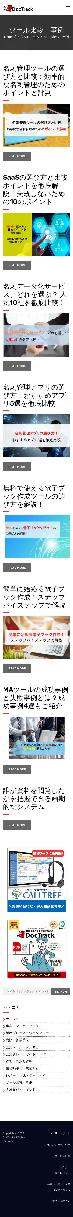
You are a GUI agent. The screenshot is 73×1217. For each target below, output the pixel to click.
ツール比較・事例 (19, 1082)
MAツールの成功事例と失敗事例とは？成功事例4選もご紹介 (35, 698)
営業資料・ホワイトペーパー (27, 1054)
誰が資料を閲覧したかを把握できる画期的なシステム (34, 798)
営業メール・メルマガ (22, 1047)
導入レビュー (62, 1173)
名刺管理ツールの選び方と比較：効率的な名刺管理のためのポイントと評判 (34, 80)
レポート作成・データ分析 (26, 1075)
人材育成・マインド (21, 1090)
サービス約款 (62, 1155)
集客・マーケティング (22, 1026)
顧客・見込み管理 (19, 1061)
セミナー (65, 1167)
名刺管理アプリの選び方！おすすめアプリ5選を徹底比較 (34, 395)
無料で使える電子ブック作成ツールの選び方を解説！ (34, 496)
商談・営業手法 (17, 1040)
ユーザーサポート (60, 1133)
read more (17, 156)
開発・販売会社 (61, 1201)
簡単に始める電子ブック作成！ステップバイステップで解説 (34, 597)
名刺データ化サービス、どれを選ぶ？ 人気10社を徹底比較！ (35, 294)
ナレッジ (12, 1019)
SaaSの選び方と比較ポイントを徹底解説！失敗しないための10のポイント (35, 189)
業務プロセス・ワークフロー (27, 1033)
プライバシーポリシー (57, 1144)
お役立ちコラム (61, 1190)
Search (61, 991)
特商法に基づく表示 (58, 1184)
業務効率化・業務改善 (22, 1068)
